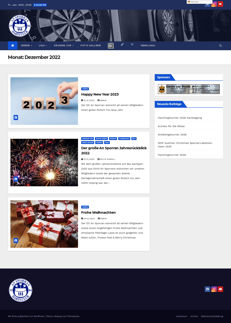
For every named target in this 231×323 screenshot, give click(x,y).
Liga (42, 45)
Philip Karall (106, 159)
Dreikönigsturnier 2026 (172, 134)
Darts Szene (101, 138)
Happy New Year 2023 (99, 94)
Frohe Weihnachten (98, 212)
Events (113, 138)
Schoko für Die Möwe (171, 126)
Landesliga (124, 138)
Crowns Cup (63, 45)
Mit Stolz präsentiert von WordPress (26, 316)
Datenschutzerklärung (212, 316)
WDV (107, 142)
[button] (220, 45)
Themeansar (73, 316)
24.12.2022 (90, 218)
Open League (87, 142)
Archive (194, 316)
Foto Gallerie (91, 45)
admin (101, 100)
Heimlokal (148, 45)
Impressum (181, 316)
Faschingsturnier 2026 (172, 154)
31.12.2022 (89, 100)
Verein (26, 45)
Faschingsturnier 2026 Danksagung (180, 117)
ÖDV (134, 138)
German (193, 2)
